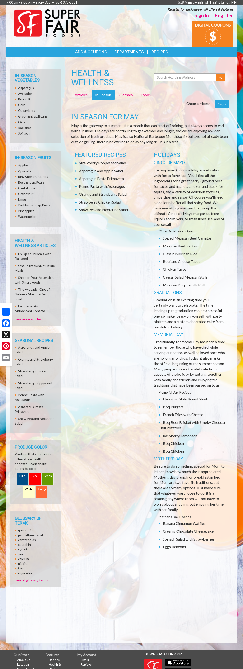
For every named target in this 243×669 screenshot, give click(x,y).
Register (224, 15)
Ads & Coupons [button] (91, 51)
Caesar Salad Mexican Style (185, 277)
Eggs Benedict (174, 546)
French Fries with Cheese (183, 414)
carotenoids (27, 540)
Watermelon (27, 216)
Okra (21, 122)
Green (47, 476)
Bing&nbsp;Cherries (33, 177)
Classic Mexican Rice (180, 253)
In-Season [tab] (103, 94)
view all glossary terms (31, 580)
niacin (22, 563)
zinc (21, 554)
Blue (22, 476)
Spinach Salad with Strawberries (189, 539)
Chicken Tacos (175, 269)
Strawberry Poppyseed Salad (102, 163)
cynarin (23, 549)
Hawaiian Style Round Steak (185, 399)
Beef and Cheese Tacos (181, 261)
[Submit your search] (220, 77)
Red (35, 476)
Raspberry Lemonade (180, 435)
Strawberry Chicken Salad (100, 202)
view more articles (28, 319)
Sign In (202, 15)
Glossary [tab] (126, 94)
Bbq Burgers (173, 406)
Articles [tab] (81, 94)
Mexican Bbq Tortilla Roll (184, 285)
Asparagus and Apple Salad (101, 170)
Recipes (159, 51)
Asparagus (26, 88)
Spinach (24, 133)
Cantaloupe (26, 188)
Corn (21, 105)
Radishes (25, 128)
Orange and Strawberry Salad (103, 194)
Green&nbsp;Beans (32, 116)
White (29, 489)
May (222, 104)
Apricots (24, 171)
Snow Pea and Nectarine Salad (103, 209)
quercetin (25, 530)
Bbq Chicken (173, 443)
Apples (23, 165)
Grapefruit (26, 194)
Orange (41, 489)
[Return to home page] (47, 23)
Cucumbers (26, 111)
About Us (23, 660)
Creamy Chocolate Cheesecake (188, 531)
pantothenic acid (30, 535)
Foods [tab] (146, 94)
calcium (23, 559)
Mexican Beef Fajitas (180, 246)
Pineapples (26, 211)
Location (23, 664)
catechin (24, 544)
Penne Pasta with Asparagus (102, 186)
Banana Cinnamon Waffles (184, 523)
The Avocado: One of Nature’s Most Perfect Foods (32, 294)
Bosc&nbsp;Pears (31, 182)
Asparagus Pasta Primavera (101, 178)
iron (21, 568)
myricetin (25, 573)
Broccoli (24, 99)
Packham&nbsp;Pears (34, 205)
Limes (22, 199)
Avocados (25, 93)
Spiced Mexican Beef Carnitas (187, 238)
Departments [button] (129, 51)
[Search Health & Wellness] (185, 77)
